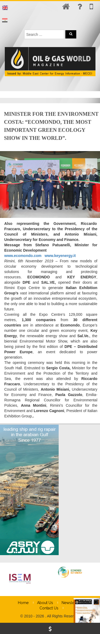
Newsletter (71, 603)
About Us (45, 603)
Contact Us (48, 608)
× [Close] (95, 168)
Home (23, 603)
